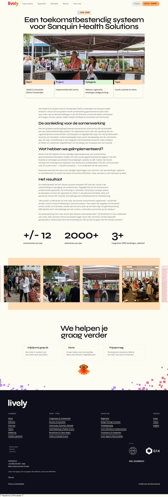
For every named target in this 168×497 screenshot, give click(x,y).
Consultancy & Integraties (111, 432)
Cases (155, 418)
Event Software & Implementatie (113, 429)
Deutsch (12, 451)
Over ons (11, 425)
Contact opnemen (15, 436)
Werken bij (12, 432)
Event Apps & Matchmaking (112, 436)
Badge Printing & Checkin (110, 422)
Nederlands (13, 447)
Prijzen (137, 3)
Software (11, 422)
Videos (155, 422)
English (12, 449)
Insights (156, 425)
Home (10, 418)
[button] (28, 3)
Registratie (105, 418)
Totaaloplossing (107, 425)
